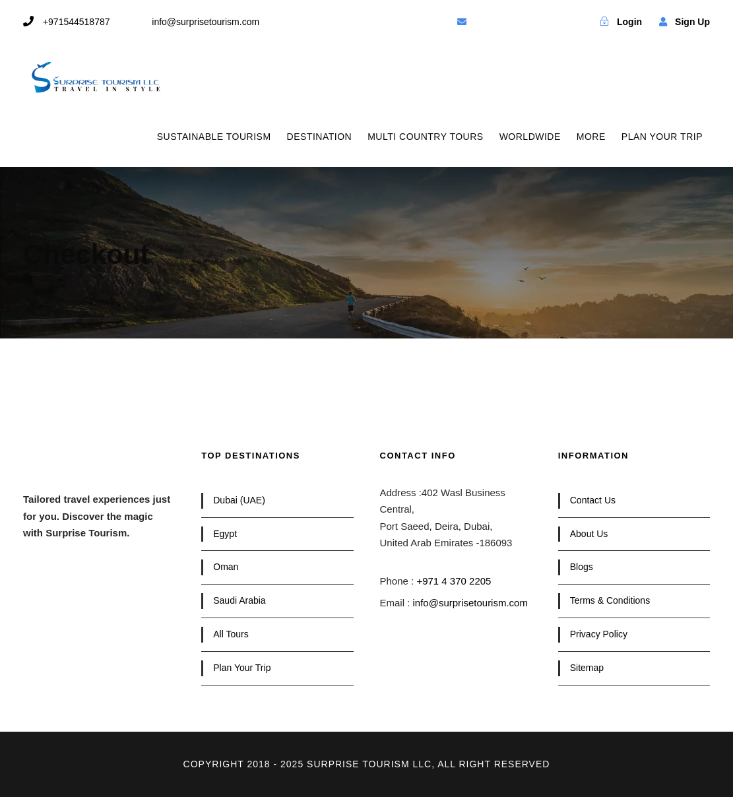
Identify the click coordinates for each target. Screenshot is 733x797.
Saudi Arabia (239, 600)
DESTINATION (319, 136)
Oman (225, 566)
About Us (589, 533)
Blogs (581, 566)
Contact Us (593, 500)
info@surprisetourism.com (470, 602)
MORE (591, 136)
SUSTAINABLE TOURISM (214, 136)
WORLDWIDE (530, 136)
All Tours (230, 634)
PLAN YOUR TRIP (662, 136)
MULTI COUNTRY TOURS (425, 136)
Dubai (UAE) (239, 500)
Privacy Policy (598, 634)
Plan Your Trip (242, 667)
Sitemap (587, 667)
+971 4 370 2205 (453, 581)
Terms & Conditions (610, 600)
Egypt (225, 533)
